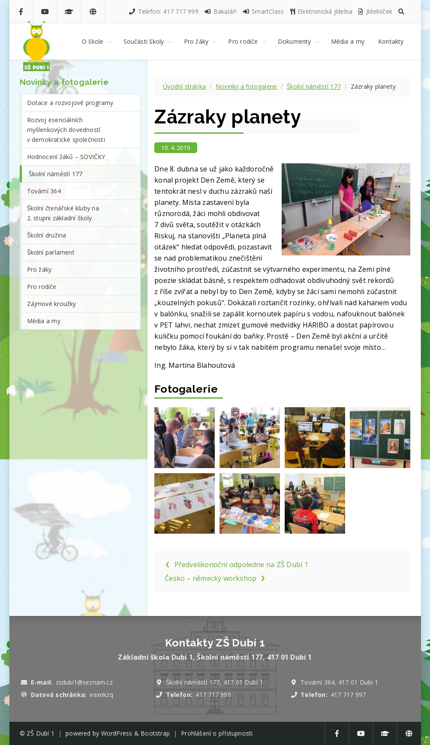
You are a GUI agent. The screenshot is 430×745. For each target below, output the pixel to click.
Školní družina (46, 235)
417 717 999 (213, 695)
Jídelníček (375, 11)
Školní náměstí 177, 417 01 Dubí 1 (214, 682)
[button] (401, 11)
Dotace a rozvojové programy (70, 103)
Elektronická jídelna (321, 11)
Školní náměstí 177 (314, 86)
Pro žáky (39, 269)
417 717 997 (348, 695)
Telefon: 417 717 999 (163, 11)
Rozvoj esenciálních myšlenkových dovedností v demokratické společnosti (66, 130)
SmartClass (263, 11)
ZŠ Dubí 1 (40, 733)
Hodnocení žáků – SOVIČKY (66, 157)
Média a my (43, 321)
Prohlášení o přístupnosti (217, 733)
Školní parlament (51, 252)
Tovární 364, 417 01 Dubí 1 (339, 682)
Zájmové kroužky (51, 304)
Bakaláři (220, 11)
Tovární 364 (44, 191)
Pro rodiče (42, 286)
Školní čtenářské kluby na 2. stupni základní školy (63, 213)
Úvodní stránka (184, 86)
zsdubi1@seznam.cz (84, 682)
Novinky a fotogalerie (246, 86)
